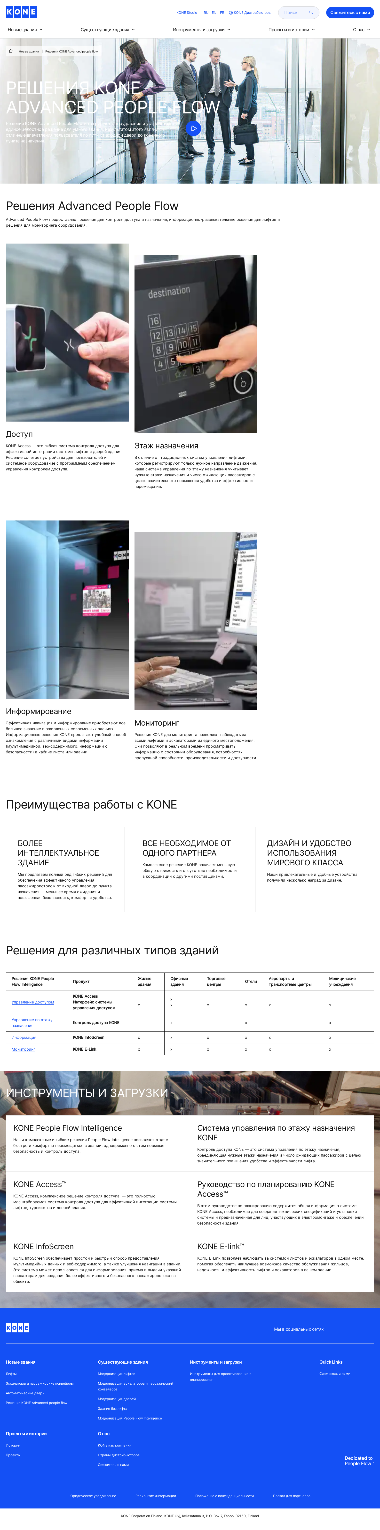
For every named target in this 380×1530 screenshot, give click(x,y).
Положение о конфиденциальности (224, 1496)
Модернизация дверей (117, 1399)
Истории (13, 1445)
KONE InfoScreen (43, 1246)
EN (214, 12)
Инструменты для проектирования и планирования (220, 1376)
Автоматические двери (25, 1393)
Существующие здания (123, 1362)
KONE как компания (114, 1445)
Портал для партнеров (291, 1496)
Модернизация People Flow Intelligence (130, 1418)
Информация (24, 1037)
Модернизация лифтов (116, 1374)
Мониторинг (23, 1049)
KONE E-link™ (220, 1246)
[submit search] (311, 12)
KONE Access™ (39, 1184)
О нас (103, 1433)
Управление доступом (33, 1002)
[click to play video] (193, 128)
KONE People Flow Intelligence (67, 1128)
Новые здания (29, 51)
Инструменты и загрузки (216, 1362)
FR (222, 12)
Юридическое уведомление (93, 1496)
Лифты (11, 1374)
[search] (296, 12)
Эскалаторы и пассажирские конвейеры (40, 1383)
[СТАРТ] (11, 51)
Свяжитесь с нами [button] (350, 12)
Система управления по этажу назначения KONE (276, 1132)
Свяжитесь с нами (113, 1465)
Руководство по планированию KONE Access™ (266, 1189)
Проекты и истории (26, 1433)
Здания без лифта (112, 1408)
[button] (26, 29)
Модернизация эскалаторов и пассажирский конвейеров (135, 1386)
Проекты (13, 1455)
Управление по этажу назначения (32, 1022)
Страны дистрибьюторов (119, 1455)
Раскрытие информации (155, 1496)
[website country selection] (249, 13)
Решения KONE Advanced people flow (36, 1403)
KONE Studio (186, 12)
